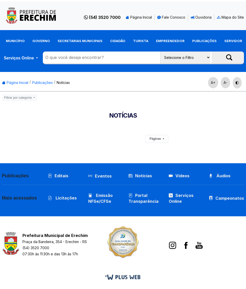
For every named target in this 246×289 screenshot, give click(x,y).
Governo (41, 41)
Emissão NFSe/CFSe (100, 198)
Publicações (204, 41)
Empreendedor (170, 41)
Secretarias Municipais (80, 41)
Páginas (155, 139)
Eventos (103, 176)
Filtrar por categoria (18, 97)
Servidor (233, 41)
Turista (140, 41)
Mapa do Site (230, 17)
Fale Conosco (171, 17)
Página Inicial (139, 17)
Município (15, 41)
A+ (213, 82)
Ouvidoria (201, 17)
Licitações (62, 197)
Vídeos (179, 175)
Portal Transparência (143, 198)
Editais (58, 175)
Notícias (63, 82)
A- (225, 82)
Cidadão (117, 41)
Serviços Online (19, 58)
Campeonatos (230, 198)
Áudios (220, 175)
